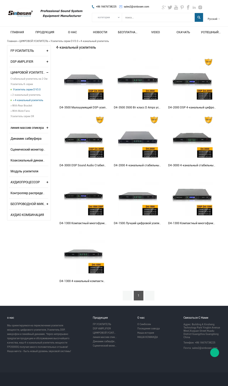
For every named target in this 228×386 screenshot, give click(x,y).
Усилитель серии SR (22, 116)
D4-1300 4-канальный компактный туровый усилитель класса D (103, 281)
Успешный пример (211, 32)
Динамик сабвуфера (26, 138)
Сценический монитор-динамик (34, 149)
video (155, 32)
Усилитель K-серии (22, 84)
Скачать (183, 32)
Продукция (44, 32)
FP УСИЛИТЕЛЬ (22, 51)
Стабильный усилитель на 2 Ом (29, 78)
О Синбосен (144, 324)
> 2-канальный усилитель (26, 94)
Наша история (145, 332)
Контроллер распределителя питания (38, 193)
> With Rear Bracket (21, 105)
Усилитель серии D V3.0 (64, 41)
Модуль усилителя (24, 171)
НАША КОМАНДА (147, 337)
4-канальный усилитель (95, 41)
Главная (17, 32)
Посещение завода (148, 328)
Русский (212, 19)
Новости (100, 32)
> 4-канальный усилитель (28, 100)
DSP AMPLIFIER (22, 61)
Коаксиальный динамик (28, 160)
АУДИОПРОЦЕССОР (25, 182)
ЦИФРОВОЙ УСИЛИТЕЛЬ (33, 41)
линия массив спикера (27, 128)
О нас (72, 32)
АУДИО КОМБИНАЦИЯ (27, 215)
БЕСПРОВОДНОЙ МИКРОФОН (33, 204)
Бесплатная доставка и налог (128, 32)
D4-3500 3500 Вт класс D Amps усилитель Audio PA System (153, 107)
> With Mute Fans (20, 110)
